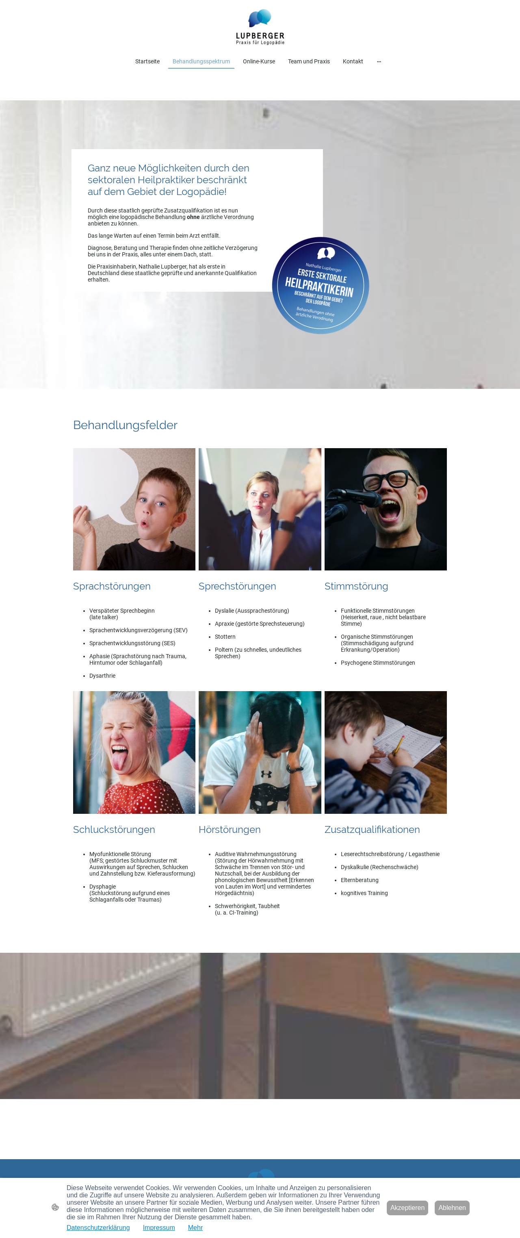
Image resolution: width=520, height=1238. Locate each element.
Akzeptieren (407, 1207)
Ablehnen (452, 1207)
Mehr (195, 1227)
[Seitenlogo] (260, 26)
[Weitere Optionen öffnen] (379, 61)
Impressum (159, 1227)
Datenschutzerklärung (98, 1227)
